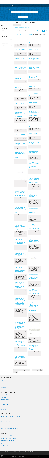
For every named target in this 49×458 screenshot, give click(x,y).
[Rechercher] (37, 12)
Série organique (4, 43)
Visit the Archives (4, 426)
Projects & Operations (5, 406)
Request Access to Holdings (6, 423)
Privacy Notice (7, 451)
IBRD (13, 456)
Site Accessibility (14, 451)
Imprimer (39, 30)
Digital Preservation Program (7, 443)
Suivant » (15, 372)
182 (42, 370)
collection (3, 45)
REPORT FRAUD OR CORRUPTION (12, 453)
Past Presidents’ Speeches (6, 385)
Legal (2, 451)
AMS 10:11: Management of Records (8, 438)
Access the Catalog (10, 5)
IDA (15, 456)
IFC (17, 456)
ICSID (23, 456)
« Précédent (16, 370)
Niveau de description (4, 35)
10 (37, 370)
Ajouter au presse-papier (25, 44)
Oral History (3, 402)
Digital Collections (4, 397)
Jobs (28, 451)
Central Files (3, 32)
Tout (3, 30)
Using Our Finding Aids (5, 421)
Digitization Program (5, 445)
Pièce (2, 42)
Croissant (32, 30)
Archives (7, 2)
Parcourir (22, 17)
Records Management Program (7, 440)
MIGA (20, 456)
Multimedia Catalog (5, 399)
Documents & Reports (5, 404)
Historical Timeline (5, 387)
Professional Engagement (6, 447)
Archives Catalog (4, 394)
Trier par (16, 30)
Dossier (3, 40)
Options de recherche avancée (22, 27)
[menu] (47, 2)
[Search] (24, 12)
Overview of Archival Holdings (7, 418)
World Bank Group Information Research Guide (11, 416)
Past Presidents (4, 382)
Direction (27, 30)
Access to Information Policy (7, 435)
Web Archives (3, 409)
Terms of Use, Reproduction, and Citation (9, 428)
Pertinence (21, 30)
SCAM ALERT (3, 453)
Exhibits (2, 380)
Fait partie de (5, 28)
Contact (31, 451)
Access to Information (22, 451)
